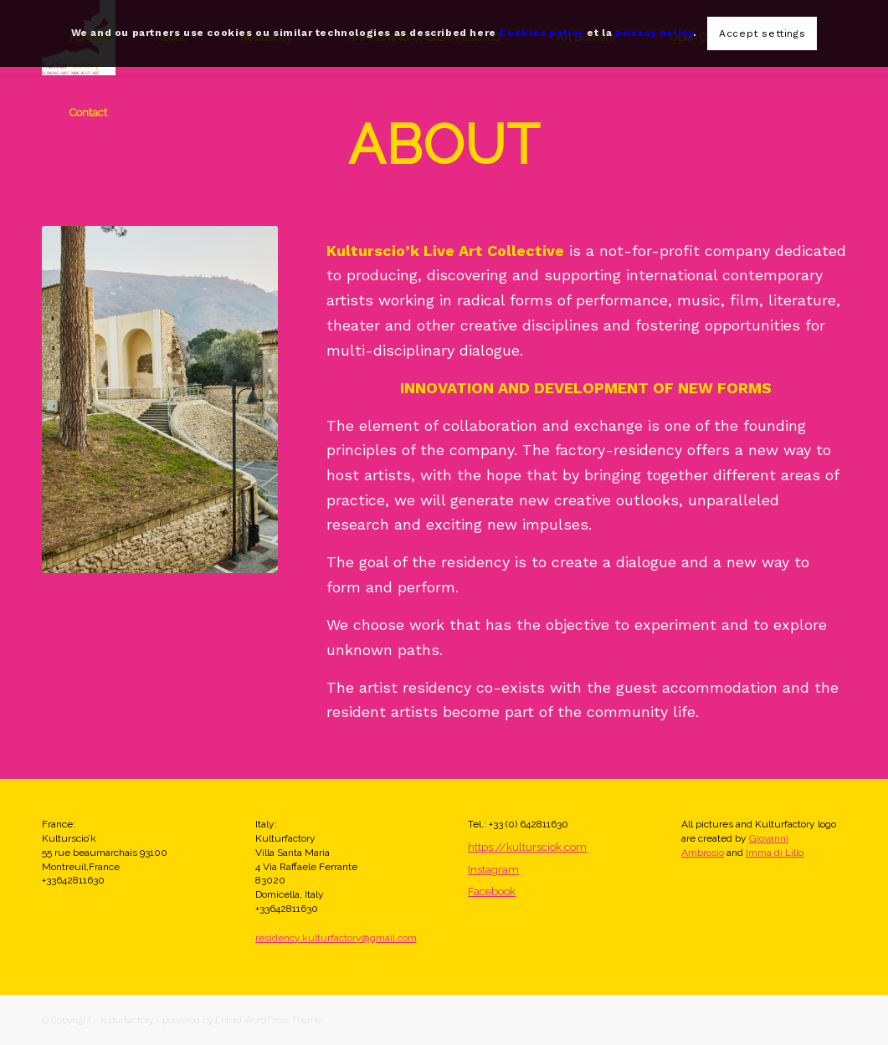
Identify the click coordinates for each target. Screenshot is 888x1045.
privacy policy (654, 32)
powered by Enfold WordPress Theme (241, 1020)
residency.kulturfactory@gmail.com (336, 938)
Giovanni (768, 838)
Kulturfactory (126, 1020)
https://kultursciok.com (527, 847)
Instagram (493, 869)
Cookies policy (541, 32)
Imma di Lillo (774, 852)
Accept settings (762, 33)
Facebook (492, 891)
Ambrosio (702, 852)
